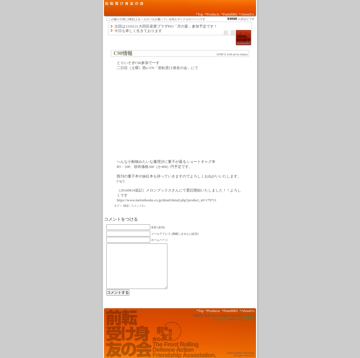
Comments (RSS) (244, 319)
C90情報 (123, 53)
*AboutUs (246, 14)
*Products (212, 14)
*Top (199, 14)
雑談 (126, 205)
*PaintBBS (229, 14)
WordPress (248, 316)
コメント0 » (138, 205)
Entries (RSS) (220, 319)
